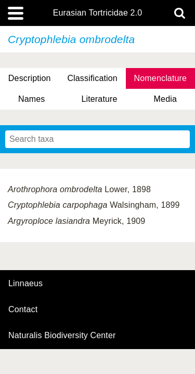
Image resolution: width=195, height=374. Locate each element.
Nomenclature (160, 78)
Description (29, 78)
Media (165, 99)
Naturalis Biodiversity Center (62, 335)
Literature (99, 99)
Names (31, 99)
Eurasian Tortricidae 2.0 (97, 13)
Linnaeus (25, 283)
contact (22, 309)
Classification (92, 78)
